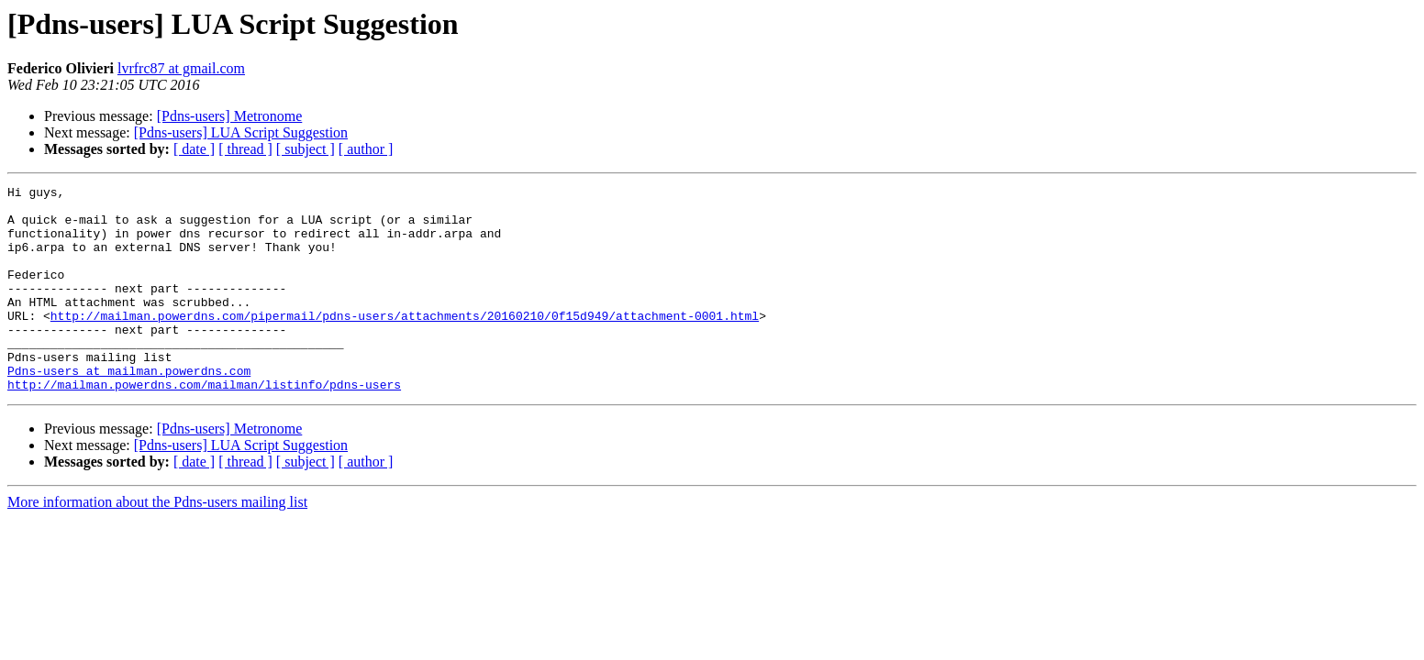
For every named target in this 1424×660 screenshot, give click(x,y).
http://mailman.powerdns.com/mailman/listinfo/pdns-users (204, 425)
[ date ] (194, 149)
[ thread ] (245, 149)
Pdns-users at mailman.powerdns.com (128, 409)
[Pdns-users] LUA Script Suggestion (241, 132)
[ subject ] (305, 149)
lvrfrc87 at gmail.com (181, 68)
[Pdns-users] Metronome (230, 116)
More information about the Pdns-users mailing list (157, 543)
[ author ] (366, 149)
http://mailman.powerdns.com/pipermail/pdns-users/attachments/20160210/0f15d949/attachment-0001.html (404, 343)
